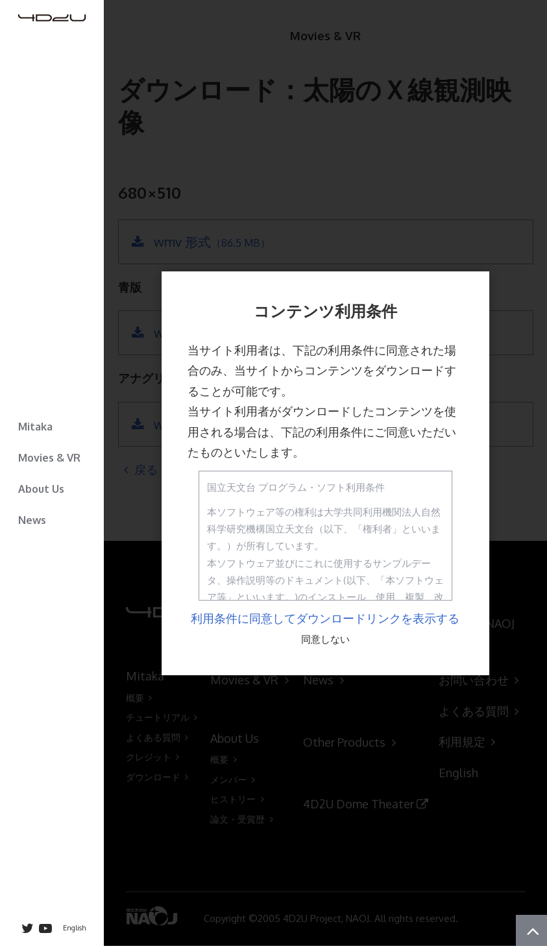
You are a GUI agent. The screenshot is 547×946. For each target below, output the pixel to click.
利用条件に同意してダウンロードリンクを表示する (325, 618)
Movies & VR (49, 457)
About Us (41, 488)
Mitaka (35, 426)
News (32, 520)
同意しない (325, 639)
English (74, 927)
